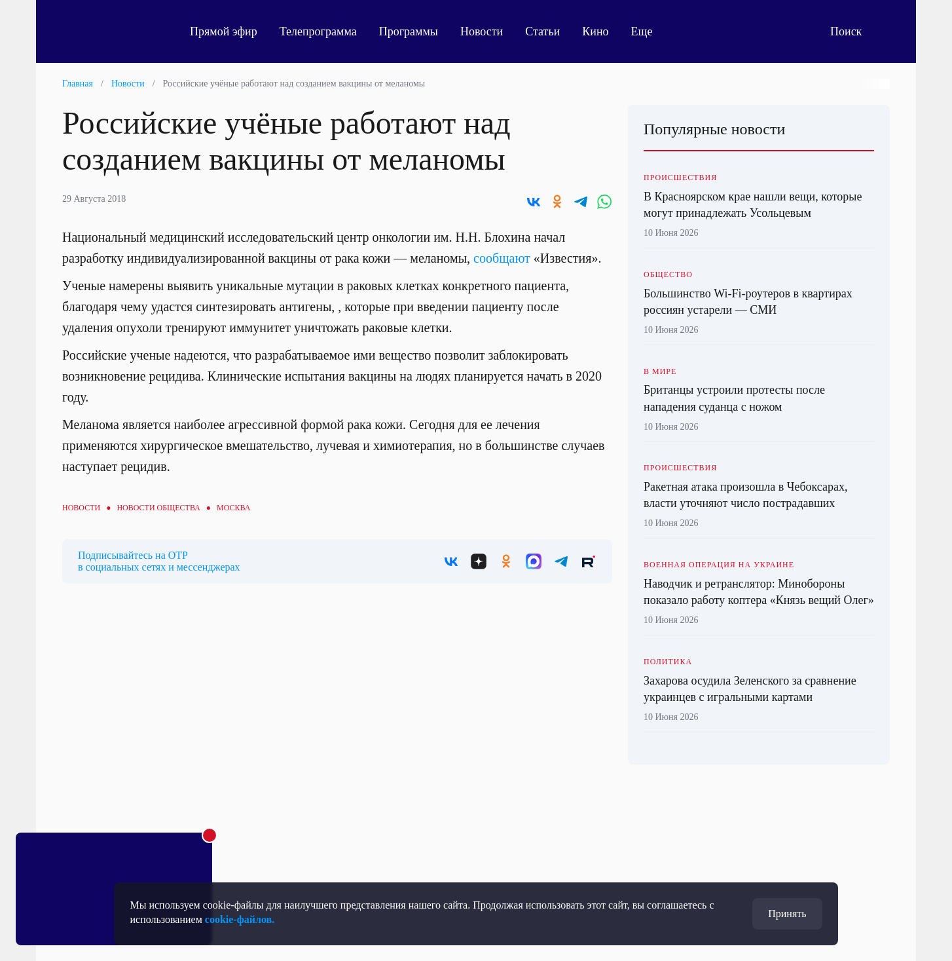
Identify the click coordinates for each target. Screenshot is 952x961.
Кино (595, 31)
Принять (787, 913)
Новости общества (158, 507)
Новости (481, 31)
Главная (77, 83)
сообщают (501, 258)
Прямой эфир (223, 31)
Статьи (542, 31)
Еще (649, 31)
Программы (408, 31)
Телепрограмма (318, 31)
